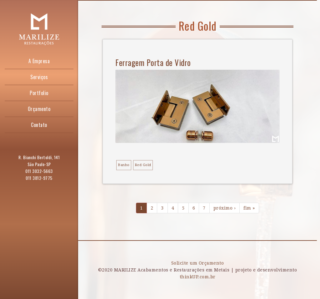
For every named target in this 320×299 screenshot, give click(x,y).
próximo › (224, 207)
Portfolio (39, 93)
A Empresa (39, 61)
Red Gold (143, 165)
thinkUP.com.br (198, 276)
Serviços (39, 77)
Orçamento (39, 109)
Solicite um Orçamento (197, 263)
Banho (124, 165)
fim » (249, 207)
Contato (39, 125)
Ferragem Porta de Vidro (153, 62)
